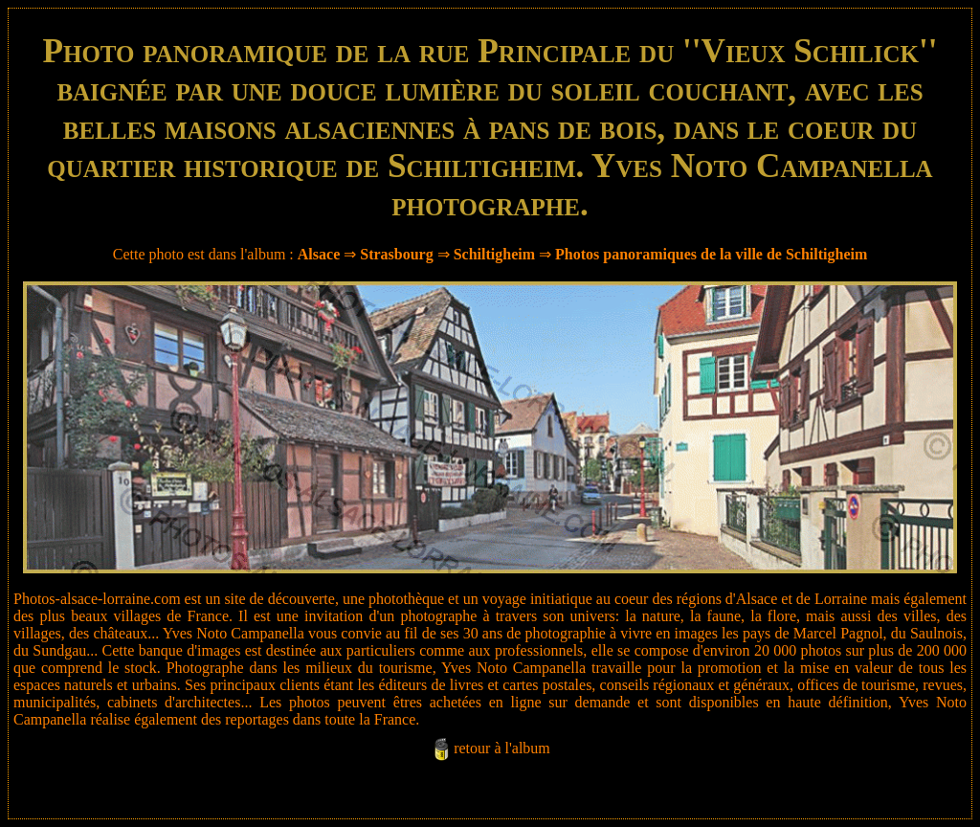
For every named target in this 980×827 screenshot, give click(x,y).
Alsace (319, 254)
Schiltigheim (494, 254)
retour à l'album (502, 748)
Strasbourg (396, 254)
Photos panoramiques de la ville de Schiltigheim (711, 254)
